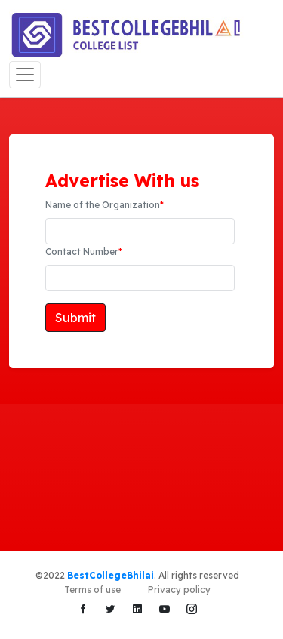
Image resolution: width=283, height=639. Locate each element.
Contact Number (83, 251)
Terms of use (92, 589)
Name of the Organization (104, 204)
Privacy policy (179, 589)
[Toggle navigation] (25, 74)
